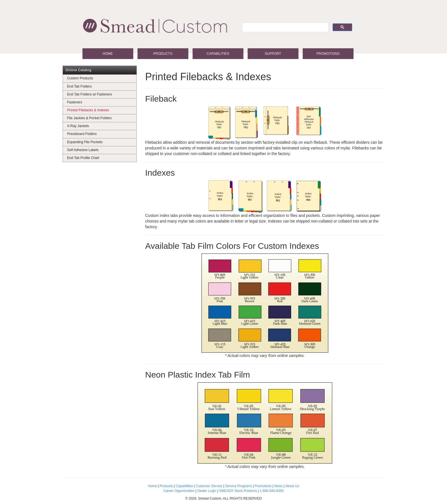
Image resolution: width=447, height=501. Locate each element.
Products (162, 54)
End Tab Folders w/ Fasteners (89, 94)
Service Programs (238, 486)
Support (273, 54)
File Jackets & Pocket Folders (89, 118)
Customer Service (209, 486)
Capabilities (218, 54)
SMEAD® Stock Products (238, 491)
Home (108, 54)
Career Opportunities (179, 491)
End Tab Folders (79, 86)
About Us (292, 486)
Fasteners (74, 102)
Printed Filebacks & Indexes (88, 110)
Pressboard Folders (82, 134)
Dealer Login (206, 491)
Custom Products (80, 78)
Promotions (327, 54)
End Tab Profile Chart (83, 158)
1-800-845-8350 (272, 491)
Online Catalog (79, 70)
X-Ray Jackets (78, 126)
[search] (285, 27)
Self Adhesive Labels (83, 150)
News (278, 486)
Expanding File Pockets (85, 142)
